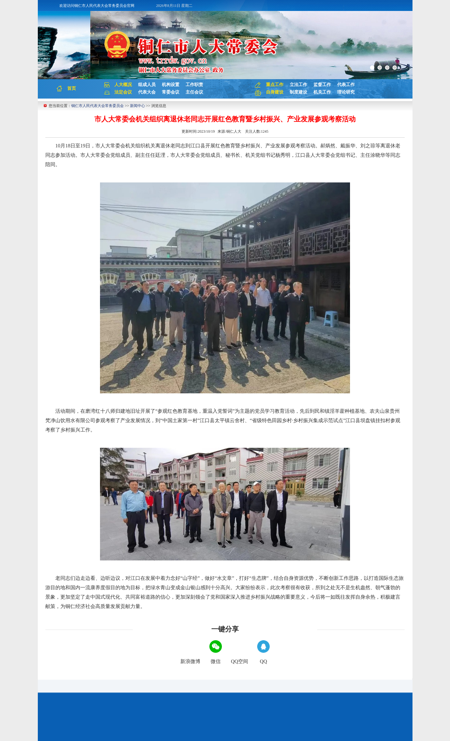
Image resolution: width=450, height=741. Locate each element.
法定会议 (123, 92)
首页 (71, 88)
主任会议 (194, 92)
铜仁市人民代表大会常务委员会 (97, 106)
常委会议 (170, 92)
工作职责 (194, 84)
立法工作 (298, 84)
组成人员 (147, 84)
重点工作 (274, 84)
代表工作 (346, 84)
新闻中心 (137, 106)
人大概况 (123, 84)
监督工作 (322, 84)
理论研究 (346, 92)
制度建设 (298, 92)
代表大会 (147, 92)
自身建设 (274, 92)
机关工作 (322, 92)
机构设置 (170, 84)
